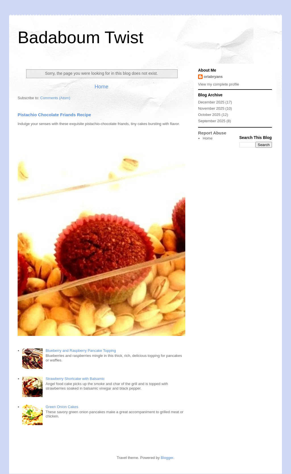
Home (102, 87)
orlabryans (213, 76)
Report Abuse (212, 132)
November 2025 (211, 108)
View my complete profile (218, 84)
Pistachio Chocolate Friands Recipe (54, 114)
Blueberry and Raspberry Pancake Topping (80, 350)
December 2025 (211, 102)
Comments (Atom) (55, 98)
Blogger (167, 458)
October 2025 (209, 115)
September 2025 (211, 121)
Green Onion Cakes (61, 407)
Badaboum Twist (80, 37)
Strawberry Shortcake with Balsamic (75, 379)
